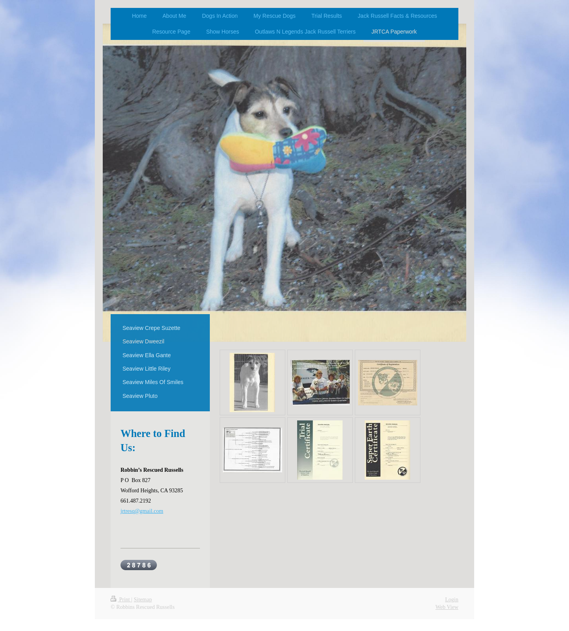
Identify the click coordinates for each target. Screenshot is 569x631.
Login (451, 600)
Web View (446, 607)
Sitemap (143, 600)
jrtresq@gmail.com (142, 511)
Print (121, 600)
